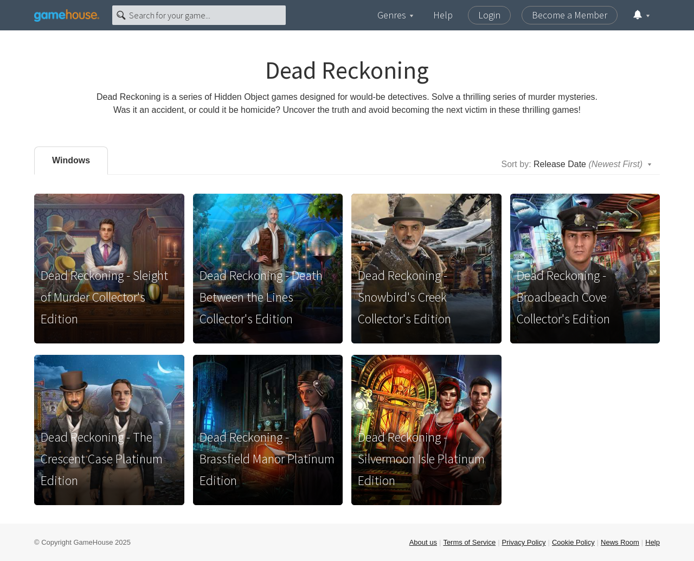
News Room (620, 542)
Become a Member (569, 15)
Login (489, 15)
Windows (71, 160)
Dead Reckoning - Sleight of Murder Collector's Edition (104, 297)
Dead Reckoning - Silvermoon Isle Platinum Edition (421, 459)
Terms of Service (469, 542)
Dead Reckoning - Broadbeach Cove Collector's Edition (563, 297)
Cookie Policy (573, 542)
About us (423, 542)
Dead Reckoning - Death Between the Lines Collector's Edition (261, 297)
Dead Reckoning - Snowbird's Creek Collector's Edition (404, 297)
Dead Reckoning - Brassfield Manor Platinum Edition (267, 459)
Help (443, 15)
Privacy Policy (524, 542)
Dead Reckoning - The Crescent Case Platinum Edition (102, 459)
